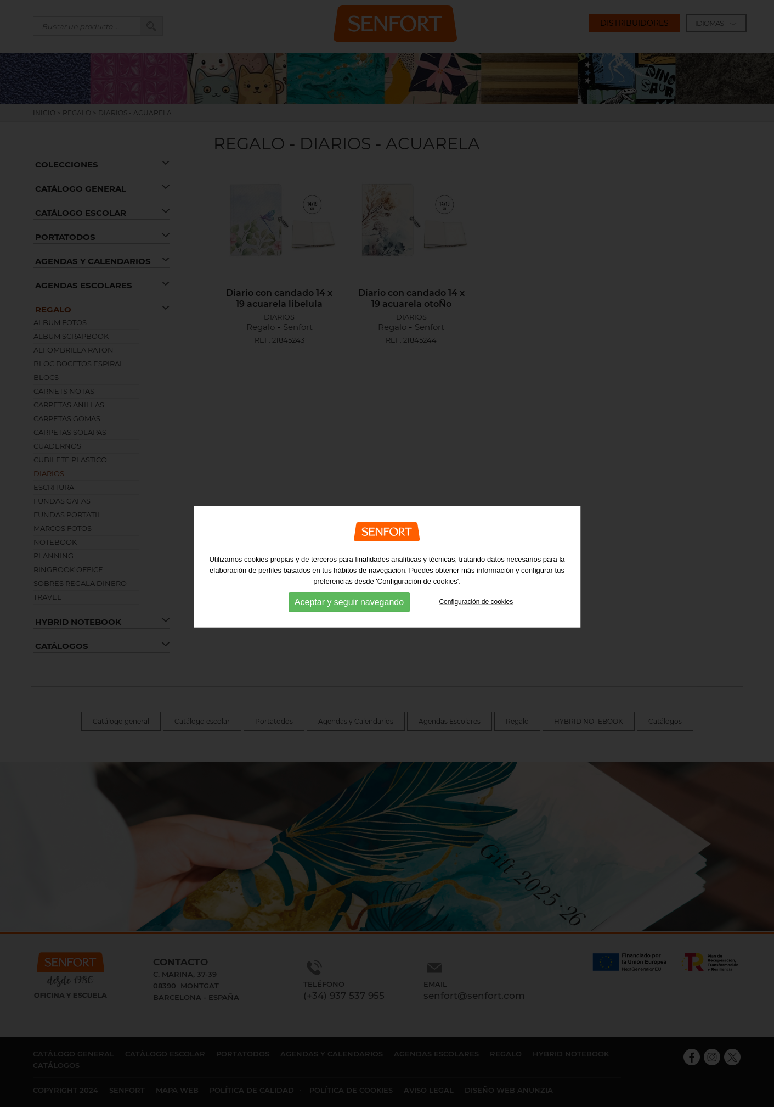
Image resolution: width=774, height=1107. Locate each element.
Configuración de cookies (476, 612)
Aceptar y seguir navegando (349, 612)
